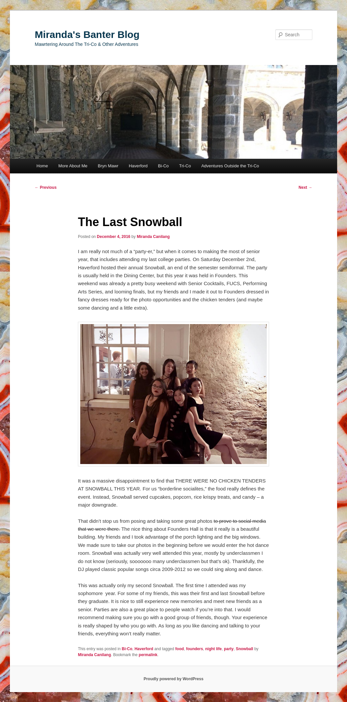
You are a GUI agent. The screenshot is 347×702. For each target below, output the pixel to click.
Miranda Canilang (153, 236)
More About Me (72, 165)
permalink (148, 654)
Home (42, 165)
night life (213, 649)
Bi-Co (163, 165)
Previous (45, 187)
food (179, 649)
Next (305, 187)
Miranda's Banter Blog (87, 34)
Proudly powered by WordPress (173, 679)
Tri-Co (185, 165)
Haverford (138, 165)
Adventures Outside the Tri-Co (230, 165)
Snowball (244, 649)
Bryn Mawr (108, 165)
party (228, 649)
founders (194, 649)
